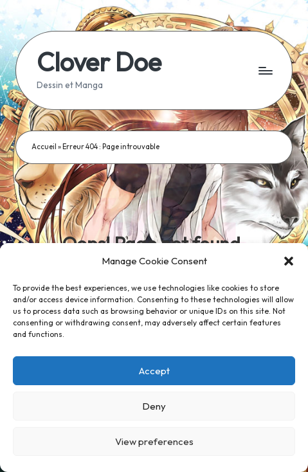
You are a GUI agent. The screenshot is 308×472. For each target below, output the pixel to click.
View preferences (154, 441)
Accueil (44, 146)
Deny (154, 406)
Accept (154, 371)
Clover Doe (99, 62)
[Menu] (264, 70)
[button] (288, 261)
